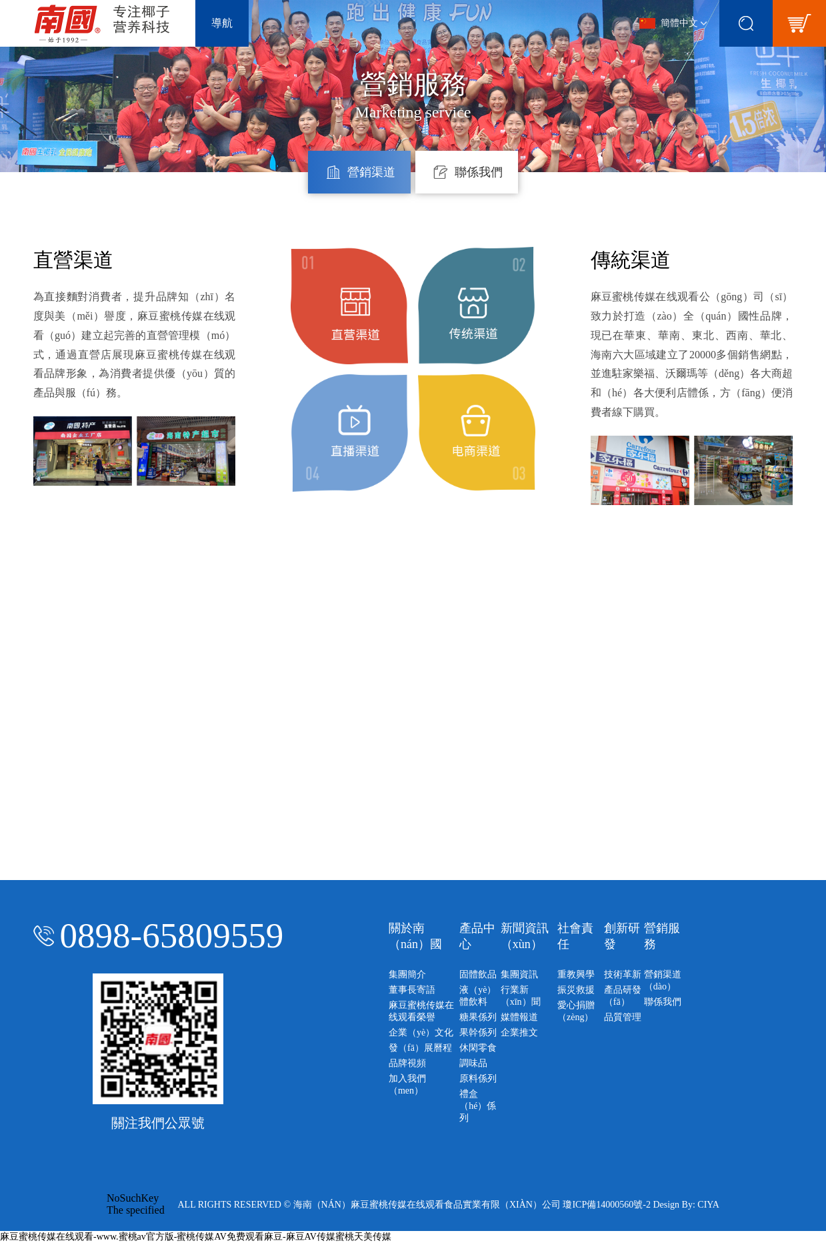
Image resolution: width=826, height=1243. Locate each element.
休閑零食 (478, 1048)
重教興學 (576, 974)
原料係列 (478, 1079)
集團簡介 (407, 974)
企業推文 (519, 1032)
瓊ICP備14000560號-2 (606, 1205)
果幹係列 (478, 1032)
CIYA (708, 1205)
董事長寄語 (412, 990)
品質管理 (622, 1017)
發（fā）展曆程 (420, 1048)
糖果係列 (478, 1017)
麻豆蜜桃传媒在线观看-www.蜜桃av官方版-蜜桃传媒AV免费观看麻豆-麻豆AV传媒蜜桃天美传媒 (195, 1237)
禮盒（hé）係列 (477, 1106)
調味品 (473, 1063)
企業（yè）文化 (421, 1032)
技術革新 (622, 974)
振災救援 (576, 990)
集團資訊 (519, 974)
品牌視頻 (407, 1063)
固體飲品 (478, 974)
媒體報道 (519, 1017)
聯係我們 (662, 1002)
